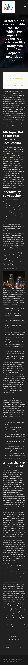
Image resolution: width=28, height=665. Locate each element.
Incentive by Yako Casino (13, 83)
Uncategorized (18, 61)
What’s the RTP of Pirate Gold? (15, 85)
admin (7, 61)
